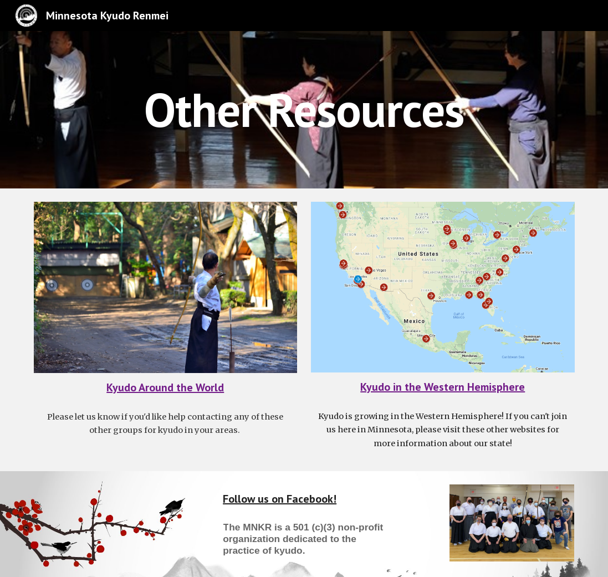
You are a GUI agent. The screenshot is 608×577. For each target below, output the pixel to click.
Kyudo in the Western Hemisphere (442, 387)
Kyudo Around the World (165, 387)
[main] (304, 109)
